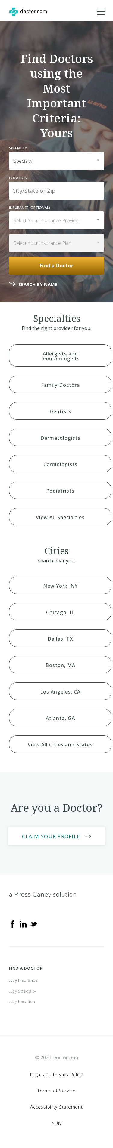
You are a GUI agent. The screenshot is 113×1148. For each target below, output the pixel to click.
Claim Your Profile (51, 836)
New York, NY (60, 586)
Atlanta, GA (60, 718)
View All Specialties (60, 517)
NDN (56, 1123)
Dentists (60, 411)
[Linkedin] (23, 923)
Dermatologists (60, 438)
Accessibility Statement (56, 1107)
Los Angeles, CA (60, 691)
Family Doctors (60, 385)
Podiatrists (60, 491)
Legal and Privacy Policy (56, 1074)
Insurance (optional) (29, 207)
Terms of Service (56, 1091)
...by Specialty (22, 991)
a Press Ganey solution (43, 894)
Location (18, 177)
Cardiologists (60, 464)
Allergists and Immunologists (60, 356)
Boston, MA (60, 665)
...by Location (22, 1001)
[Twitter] (33, 923)
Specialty (18, 148)
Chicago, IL (60, 612)
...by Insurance (23, 980)
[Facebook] (12, 923)
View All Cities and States (60, 744)
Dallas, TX (60, 639)
